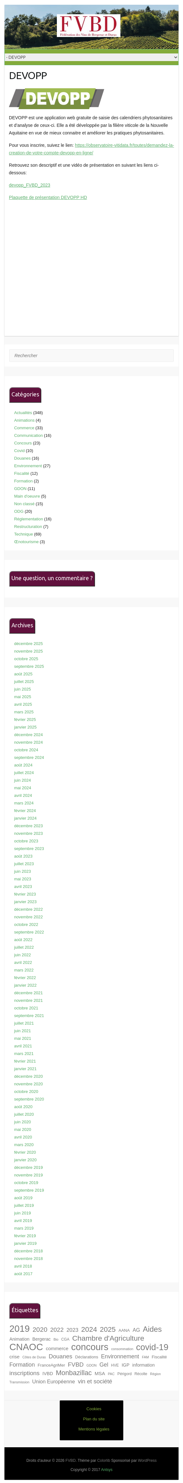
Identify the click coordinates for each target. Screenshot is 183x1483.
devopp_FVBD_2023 (29, 185)
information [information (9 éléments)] (143, 1365)
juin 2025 (22, 689)
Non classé (24, 503)
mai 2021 (22, 1038)
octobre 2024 (26, 750)
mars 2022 (23, 970)
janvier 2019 (25, 1243)
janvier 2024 (25, 818)
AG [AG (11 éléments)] (136, 1330)
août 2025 (23, 674)
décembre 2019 (28, 1167)
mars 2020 (23, 1144)
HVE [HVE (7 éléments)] (115, 1365)
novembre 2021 (28, 1000)
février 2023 (25, 894)
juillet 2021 (24, 1023)
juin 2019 (22, 1213)
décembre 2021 (28, 992)
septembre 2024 (29, 757)
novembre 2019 (28, 1175)
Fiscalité (21, 473)
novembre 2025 (28, 651)
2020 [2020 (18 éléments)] (39, 1329)
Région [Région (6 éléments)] (155, 1374)
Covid (19, 450)
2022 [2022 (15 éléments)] (57, 1329)
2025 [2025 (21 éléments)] (108, 1329)
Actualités (23, 412)
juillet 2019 (24, 1205)
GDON (20, 488)
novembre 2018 (28, 1258)
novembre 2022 (28, 917)
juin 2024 (22, 780)
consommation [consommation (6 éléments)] (122, 1349)
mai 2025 (22, 696)
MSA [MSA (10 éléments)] (100, 1373)
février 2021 (25, 1061)
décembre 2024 (28, 734)
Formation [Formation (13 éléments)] (22, 1365)
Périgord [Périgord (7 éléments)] (125, 1374)
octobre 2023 (26, 841)
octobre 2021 (26, 1008)
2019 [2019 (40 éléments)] (19, 1329)
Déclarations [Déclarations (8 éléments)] (86, 1357)
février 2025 (25, 719)
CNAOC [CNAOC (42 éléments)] (26, 1347)
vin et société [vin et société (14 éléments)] (95, 1381)
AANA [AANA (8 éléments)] (124, 1330)
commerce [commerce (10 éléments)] (57, 1348)
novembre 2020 (28, 1084)
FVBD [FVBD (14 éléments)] (76, 1364)
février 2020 (25, 1152)
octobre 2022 (26, 924)
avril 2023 (23, 886)
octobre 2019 (26, 1182)
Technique (23, 534)
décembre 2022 (28, 909)
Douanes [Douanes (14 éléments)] (60, 1356)
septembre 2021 (29, 1015)
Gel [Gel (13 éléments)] (103, 1365)
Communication (28, 435)
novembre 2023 (28, 833)
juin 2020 (22, 1122)
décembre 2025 (28, 643)
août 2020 (23, 1106)
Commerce (24, 427)
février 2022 (25, 977)
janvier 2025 (25, 727)
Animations (24, 420)
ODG (19, 511)
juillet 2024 (24, 772)
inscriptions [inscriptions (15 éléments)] (24, 1373)
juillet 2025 (24, 681)
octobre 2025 (26, 658)
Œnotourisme (26, 541)
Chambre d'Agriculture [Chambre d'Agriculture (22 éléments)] (108, 1338)
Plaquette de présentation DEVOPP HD (48, 197)
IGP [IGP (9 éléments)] (126, 1365)
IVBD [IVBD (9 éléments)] (48, 1373)
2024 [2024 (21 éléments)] (89, 1329)
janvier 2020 (25, 1159)
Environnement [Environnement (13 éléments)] (120, 1356)
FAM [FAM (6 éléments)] (145, 1357)
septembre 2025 (29, 666)
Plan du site (94, 1419)
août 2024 (23, 765)
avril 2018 (23, 1266)
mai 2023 (22, 879)
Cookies (93, 1408)
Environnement (28, 465)
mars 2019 (23, 1228)
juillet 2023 (24, 863)
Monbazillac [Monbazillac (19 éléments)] (74, 1373)
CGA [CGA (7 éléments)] (65, 1339)
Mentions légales (94, 1429)
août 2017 (23, 1273)
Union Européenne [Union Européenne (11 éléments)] (53, 1381)
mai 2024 (22, 787)
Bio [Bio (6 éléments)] (55, 1339)
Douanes (22, 458)
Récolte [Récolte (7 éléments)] (140, 1374)
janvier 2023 (25, 901)
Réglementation (28, 519)
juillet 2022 (24, 947)
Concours (23, 443)
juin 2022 (22, 954)
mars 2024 (23, 803)
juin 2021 (22, 1030)
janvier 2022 (25, 985)
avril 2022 (23, 962)
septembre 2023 (29, 848)
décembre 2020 (28, 1076)
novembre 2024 (28, 742)
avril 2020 (23, 1137)
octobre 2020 (26, 1091)
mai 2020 (22, 1129)
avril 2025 (23, 704)
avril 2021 (23, 1046)
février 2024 (25, 810)
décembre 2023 (28, 825)
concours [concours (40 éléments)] (89, 1347)
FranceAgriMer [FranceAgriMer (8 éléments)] (51, 1365)
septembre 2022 (29, 932)
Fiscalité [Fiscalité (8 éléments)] (159, 1357)
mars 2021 (23, 1053)
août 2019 (23, 1197)
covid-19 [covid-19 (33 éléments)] (152, 1347)
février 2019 (25, 1235)
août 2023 (23, 856)
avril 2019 (23, 1220)
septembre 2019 (29, 1190)
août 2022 (23, 939)
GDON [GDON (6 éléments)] (91, 1365)
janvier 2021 (25, 1068)
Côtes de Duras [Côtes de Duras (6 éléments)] (34, 1357)
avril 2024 (23, 795)
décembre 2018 (28, 1251)
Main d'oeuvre (27, 496)
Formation (23, 481)
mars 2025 (23, 712)
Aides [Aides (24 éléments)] (152, 1329)
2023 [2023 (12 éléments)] (72, 1330)
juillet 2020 (24, 1114)
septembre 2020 (29, 1099)
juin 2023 (22, 871)
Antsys (106, 1469)
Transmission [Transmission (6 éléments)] (19, 1382)
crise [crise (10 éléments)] (14, 1356)
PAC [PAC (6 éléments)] (111, 1374)
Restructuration (28, 526)
